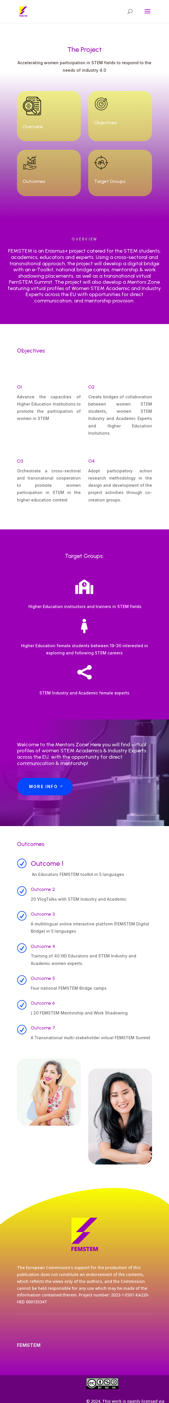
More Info (43, 786)
